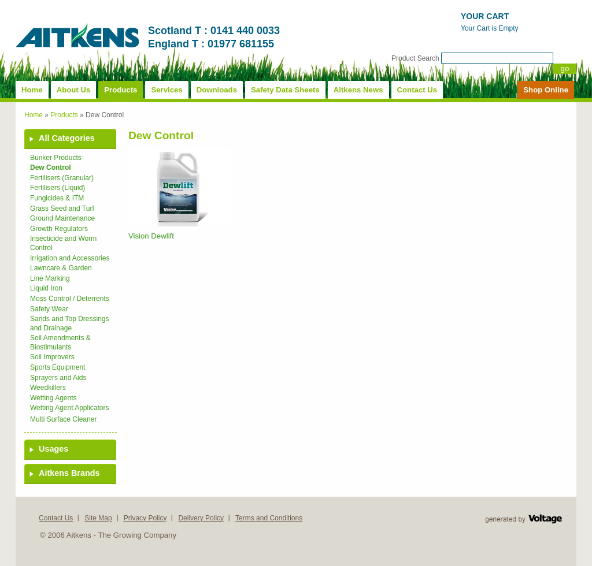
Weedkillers (48, 387)
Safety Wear (49, 309)
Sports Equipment (57, 367)
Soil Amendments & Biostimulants (60, 342)
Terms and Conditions (268, 518)
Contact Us (417, 89)
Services (166, 89)
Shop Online (545, 89)
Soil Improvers (52, 357)
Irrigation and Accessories (69, 258)
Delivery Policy (201, 518)
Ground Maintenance (62, 218)
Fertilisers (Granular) (62, 178)
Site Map (98, 518)
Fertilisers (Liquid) (57, 188)
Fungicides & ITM (57, 198)
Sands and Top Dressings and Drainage (69, 323)
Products (120, 89)
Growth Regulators (59, 229)
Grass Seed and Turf (62, 208)
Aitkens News (358, 89)
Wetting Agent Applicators (69, 408)
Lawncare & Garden (61, 268)
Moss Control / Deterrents (69, 299)
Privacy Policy (145, 518)
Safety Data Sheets (285, 89)
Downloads (217, 89)
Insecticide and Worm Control (63, 243)
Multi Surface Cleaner (63, 419)
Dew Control (50, 167)
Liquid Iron (46, 288)
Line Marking (50, 278)
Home (32, 89)
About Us (74, 89)
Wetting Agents (53, 398)
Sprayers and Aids (58, 378)
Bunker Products (56, 158)
